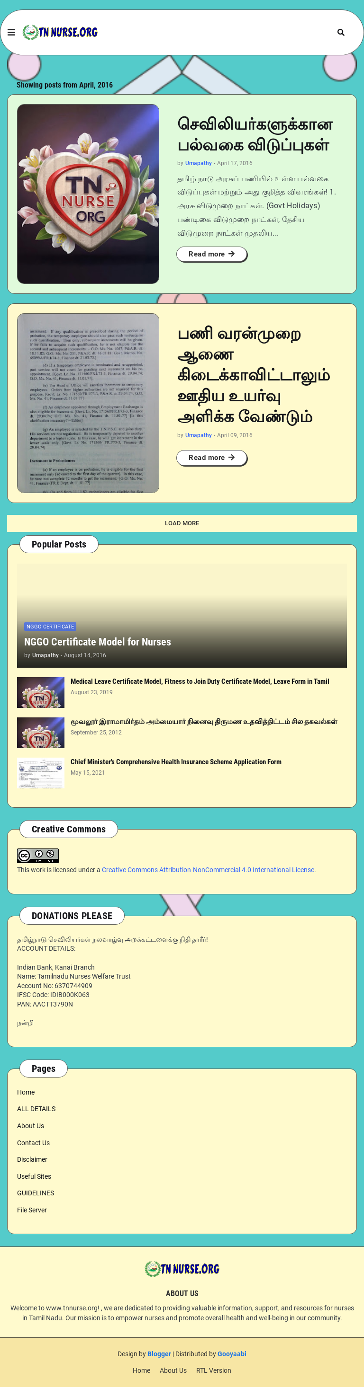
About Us (30, 1126)
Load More (182, 523)
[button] (11, 33)
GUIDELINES (35, 1193)
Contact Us (33, 1143)
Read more (207, 254)
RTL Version (213, 1370)
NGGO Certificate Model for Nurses (97, 642)
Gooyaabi (232, 1354)
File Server (32, 1210)
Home (26, 1092)
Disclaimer (32, 1159)
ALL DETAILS (36, 1109)
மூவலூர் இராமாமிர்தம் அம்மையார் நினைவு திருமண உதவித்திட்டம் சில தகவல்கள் (204, 721)
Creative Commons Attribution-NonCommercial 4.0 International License (208, 870)
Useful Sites (34, 1176)
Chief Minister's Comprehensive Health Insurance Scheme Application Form (176, 762)
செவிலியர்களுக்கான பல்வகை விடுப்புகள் (254, 134)
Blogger (159, 1354)
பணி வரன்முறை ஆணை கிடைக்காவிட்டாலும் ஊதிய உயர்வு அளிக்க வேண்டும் (253, 375)
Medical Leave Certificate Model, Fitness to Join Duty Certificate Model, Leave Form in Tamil (200, 681)
